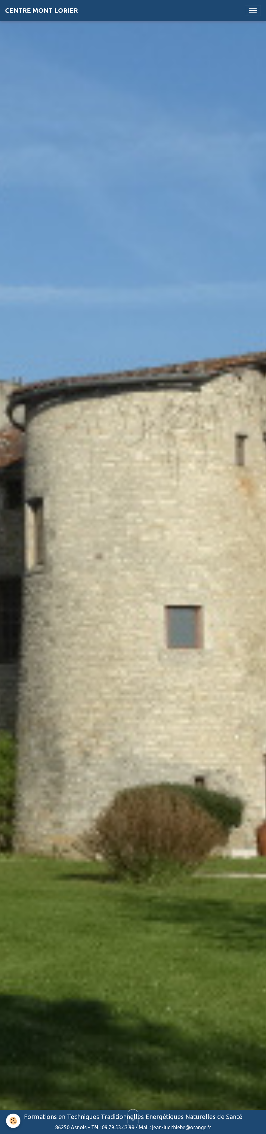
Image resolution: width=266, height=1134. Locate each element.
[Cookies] (13, 1121)
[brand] (41, 10)
